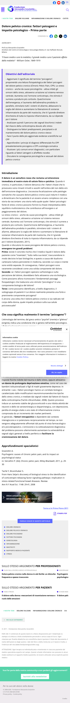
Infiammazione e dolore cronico (45, 18)
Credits (64, 699)
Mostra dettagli (57, 366)
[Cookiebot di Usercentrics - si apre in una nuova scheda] (52, 329)
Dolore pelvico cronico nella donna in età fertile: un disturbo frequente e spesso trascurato (29, 575)
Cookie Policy (22, 357)
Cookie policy (17, 694)
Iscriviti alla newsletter (35, 676)
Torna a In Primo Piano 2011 (55, 508)
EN (67, 2)
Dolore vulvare (22, 18)
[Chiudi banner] (66, 329)
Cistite (65, 18)
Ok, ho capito (56, 372)
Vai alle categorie (14, 620)
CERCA (65, 9)
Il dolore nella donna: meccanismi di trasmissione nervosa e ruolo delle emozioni (28, 597)
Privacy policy (7, 694)
